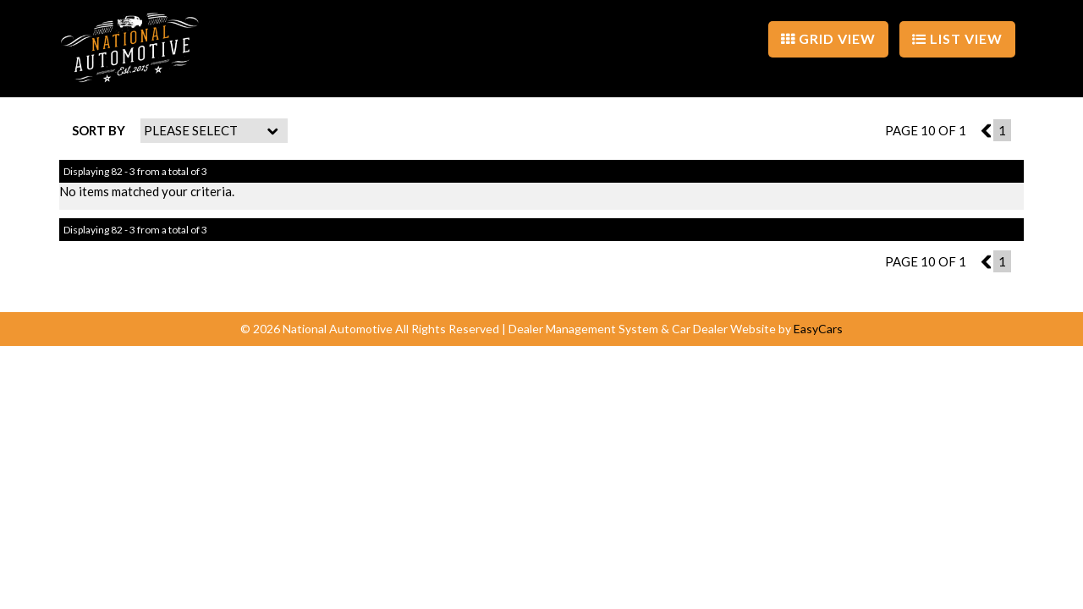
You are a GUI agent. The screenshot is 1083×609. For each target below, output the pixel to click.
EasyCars (818, 328)
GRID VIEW (828, 38)
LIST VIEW (957, 38)
